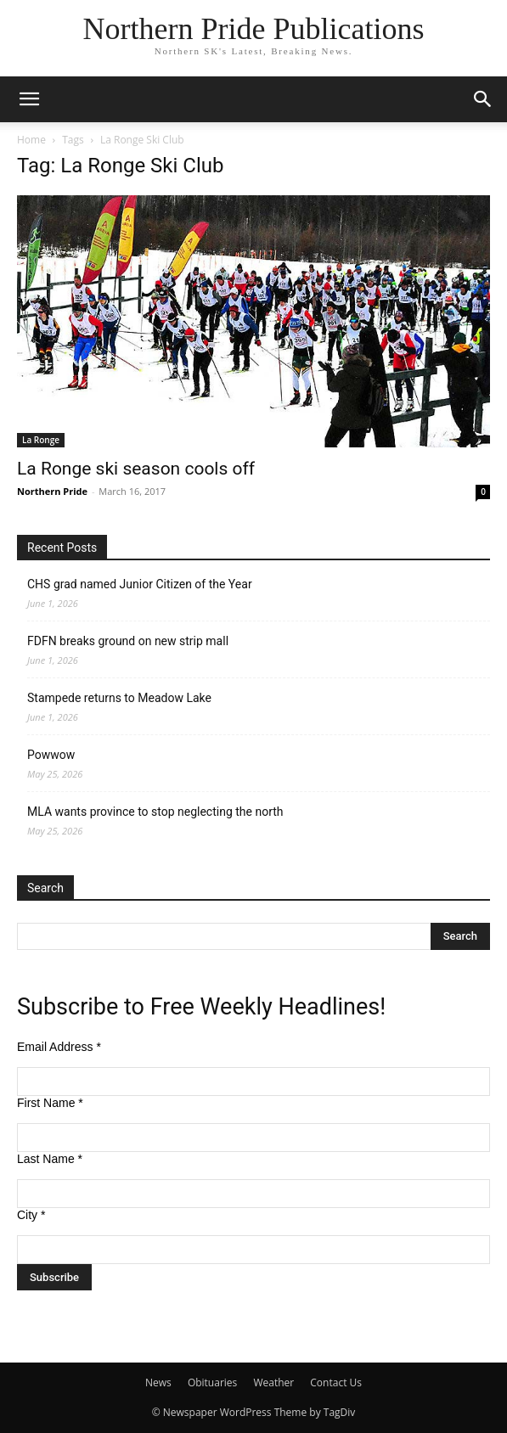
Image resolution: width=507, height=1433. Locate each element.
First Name (50, 1103)
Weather (273, 1382)
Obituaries (212, 1382)
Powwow (51, 754)
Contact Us (336, 1382)
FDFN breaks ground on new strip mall (127, 641)
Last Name (49, 1159)
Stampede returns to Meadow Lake (119, 698)
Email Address (59, 1047)
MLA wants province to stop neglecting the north (155, 811)
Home (31, 139)
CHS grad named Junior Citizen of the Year (139, 584)
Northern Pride (52, 491)
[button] (29, 99)
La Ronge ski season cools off (136, 468)
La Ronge (40, 440)
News (158, 1382)
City (31, 1215)
